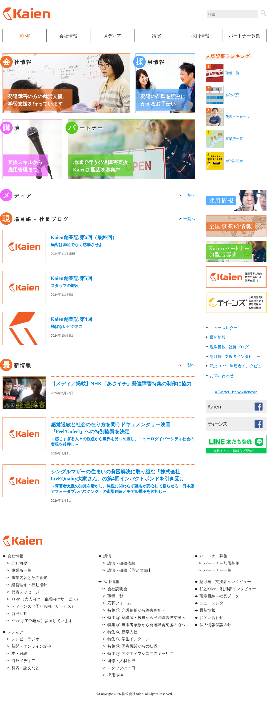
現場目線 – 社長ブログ (219, 596)
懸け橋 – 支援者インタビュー (225, 581)
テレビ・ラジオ (25, 639)
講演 (156, 36)
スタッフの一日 (121, 668)
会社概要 (232, 95)
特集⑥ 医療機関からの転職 (132, 646)
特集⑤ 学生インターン (128, 639)
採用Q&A (115, 675)
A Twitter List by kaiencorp (236, 392)
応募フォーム (119, 603)
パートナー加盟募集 (221, 563)
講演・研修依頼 (121, 563)
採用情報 (200, 36)
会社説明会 (234, 161)
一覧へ (189, 195)
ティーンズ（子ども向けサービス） (43, 606)
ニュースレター (224, 327)
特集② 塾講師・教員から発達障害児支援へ (146, 617)
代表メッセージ (237, 117)
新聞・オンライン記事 (31, 646)
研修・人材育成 (121, 660)
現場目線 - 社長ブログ (229, 347)
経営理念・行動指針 (29, 584)
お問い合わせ (222, 375)
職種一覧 (232, 73)
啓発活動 (19, 613)
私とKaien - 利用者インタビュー (238, 366)
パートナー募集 (244, 36)
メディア (112, 36)
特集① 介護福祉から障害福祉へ (136, 610)
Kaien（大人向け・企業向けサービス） (45, 599)
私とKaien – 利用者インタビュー (228, 588)
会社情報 (68, 36)
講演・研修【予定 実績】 (129, 570)
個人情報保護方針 (215, 624)
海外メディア (23, 660)
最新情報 (218, 337)
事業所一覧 (234, 139)
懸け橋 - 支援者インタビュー (235, 356)
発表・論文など (25, 668)
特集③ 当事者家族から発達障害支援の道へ (146, 624)
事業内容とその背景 (29, 577)
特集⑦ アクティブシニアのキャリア (140, 653)
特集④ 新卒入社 (122, 632)
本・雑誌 (19, 653)
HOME (24, 36)
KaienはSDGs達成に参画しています (41, 620)
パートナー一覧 (217, 570)
